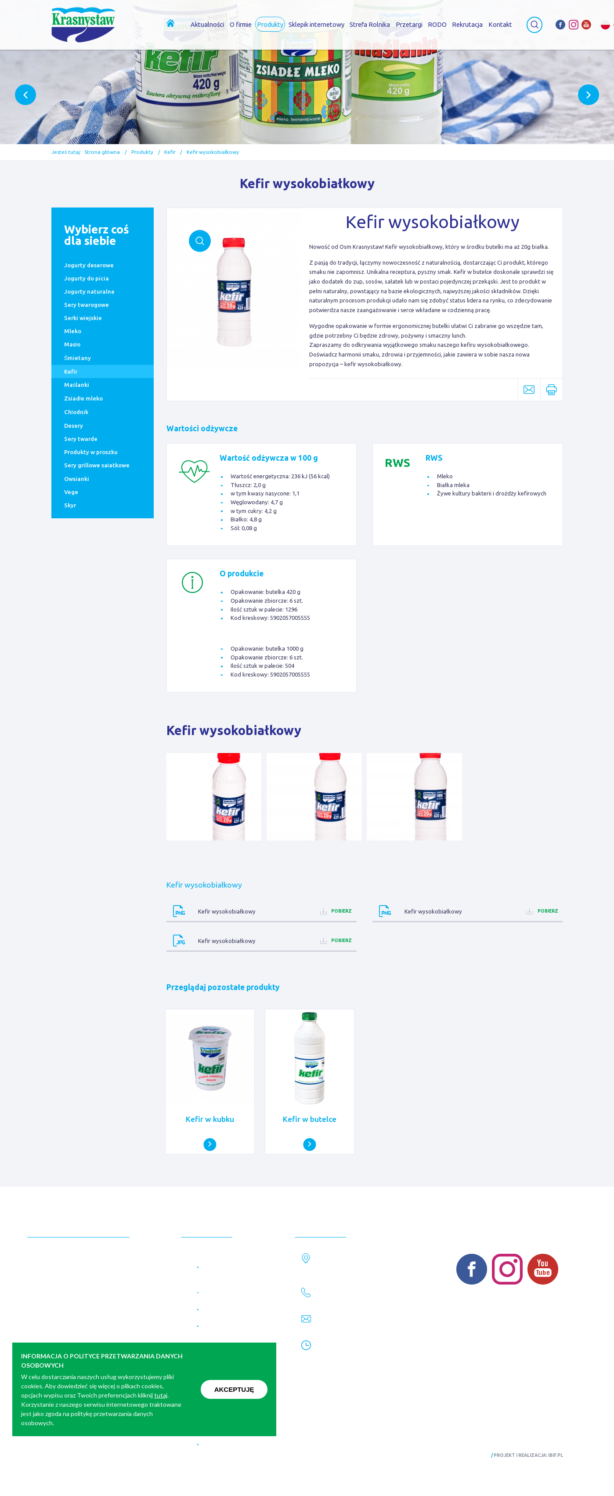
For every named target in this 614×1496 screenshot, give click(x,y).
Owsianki (76, 479)
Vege (71, 492)
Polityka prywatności (78, 1456)
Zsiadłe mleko (83, 398)
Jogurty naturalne (89, 291)
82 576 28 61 (339, 1300)
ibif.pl (555, 1455)
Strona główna (102, 152)
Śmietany (77, 358)
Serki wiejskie (83, 318)
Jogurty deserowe (89, 265)
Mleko (72, 331)
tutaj (160, 1395)
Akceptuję (234, 1389)
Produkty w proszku (91, 452)
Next (588, 94)
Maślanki (77, 385)
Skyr (70, 505)
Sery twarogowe (86, 305)
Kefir (169, 152)
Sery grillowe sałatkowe (97, 465)
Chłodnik (76, 412)
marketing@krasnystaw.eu (360, 1326)
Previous (25, 94)
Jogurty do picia (86, 278)
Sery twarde (81, 439)
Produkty (142, 152)
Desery (73, 425)
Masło (72, 344)
